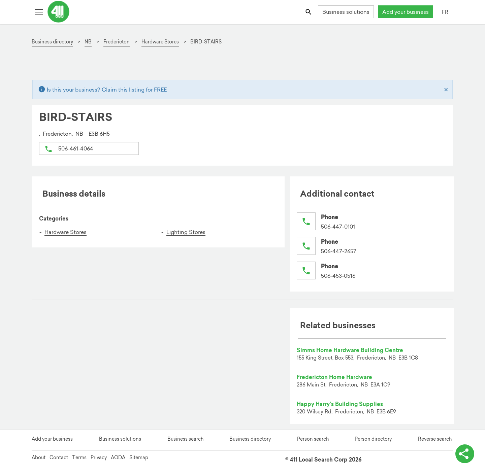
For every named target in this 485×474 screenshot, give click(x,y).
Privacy (99, 457)
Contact (59, 457)
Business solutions (345, 11)
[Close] (446, 89)
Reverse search (435, 439)
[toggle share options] (464, 453)
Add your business (405, 11)
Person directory (373, 439)
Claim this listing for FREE (134, 89)
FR (445, 11)
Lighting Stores (185, 232)
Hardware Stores (65, 232)
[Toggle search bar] (309, 12)
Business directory (250, 439)
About (38, 457)
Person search (313, 439)
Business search (185, 439)
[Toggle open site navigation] (39, 12)
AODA (118, 457)
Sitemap (138, 457)
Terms (79, 457)
